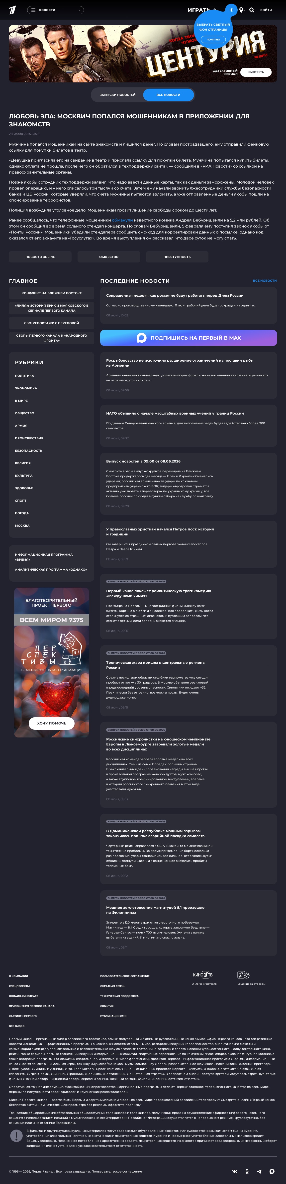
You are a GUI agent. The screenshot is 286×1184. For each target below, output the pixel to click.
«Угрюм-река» (38, 1074)
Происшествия (29, 438)
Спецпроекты (19, 986)
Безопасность (28, 451)
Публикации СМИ (113, 1016)
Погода (22, 513)
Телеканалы (65, 1123)
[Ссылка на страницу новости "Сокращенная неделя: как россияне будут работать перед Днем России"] (188, 305)
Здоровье (24, 488)
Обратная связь (112, 986)
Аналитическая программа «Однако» (51, 569)
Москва (22, 525)
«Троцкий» (75, 1074)
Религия (23, 463)
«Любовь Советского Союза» (226, 1069)
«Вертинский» (114, 1074)
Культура (24, 475)
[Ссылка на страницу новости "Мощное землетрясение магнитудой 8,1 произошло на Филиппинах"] (188, 923)
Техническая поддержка (119, 996)
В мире (21, 401)
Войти (266, 10)
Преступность (177, 257)
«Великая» (93, 1074)
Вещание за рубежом (251, 978)
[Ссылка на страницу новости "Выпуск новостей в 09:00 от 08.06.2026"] (188, 484)
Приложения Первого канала (32, 1006)
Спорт (20, 500)
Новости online (40, 257)
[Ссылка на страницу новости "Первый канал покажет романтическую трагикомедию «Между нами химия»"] (188, 606)
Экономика (26, 388)
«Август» (195, 1069)
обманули (123, 220)
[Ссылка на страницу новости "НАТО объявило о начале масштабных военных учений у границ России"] (188, 426)
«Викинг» (58, 1074)
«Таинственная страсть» (145, 1074)
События (106, 1006)
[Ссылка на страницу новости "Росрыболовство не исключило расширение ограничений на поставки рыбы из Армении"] (188, 375)
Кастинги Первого (23, 1016)
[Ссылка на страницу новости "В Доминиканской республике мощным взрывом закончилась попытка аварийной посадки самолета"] (188, 849)
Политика (24, 376)
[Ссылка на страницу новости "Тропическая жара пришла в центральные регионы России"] (188, 680)
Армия (21, 426)
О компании (18, 976)
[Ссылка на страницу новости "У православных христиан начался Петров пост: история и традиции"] (188, 544)
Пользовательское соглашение (125, 976)
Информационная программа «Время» (44, 557)
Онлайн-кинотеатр (23, 996)
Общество (108, 257)
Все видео (16, 1026)
